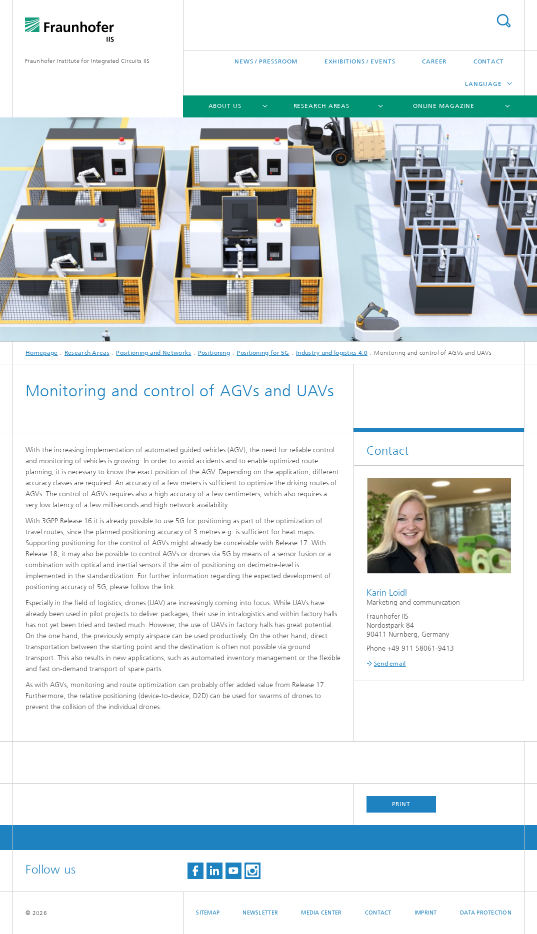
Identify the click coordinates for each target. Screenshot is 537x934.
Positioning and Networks (153, 352)
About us (225, 105)
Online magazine (444, 105)
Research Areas (322, 105)
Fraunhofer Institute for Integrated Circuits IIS (87, 60)
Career (434, 61)
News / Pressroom (266, 61)
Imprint (425, 913)
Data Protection (486, 913)
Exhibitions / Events (360, 61)
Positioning (214, 352)
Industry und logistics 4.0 (332, 352)
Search (504, 20)
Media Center (321, 913)
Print (401, 804)
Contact (489, 61)
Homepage (42, 352)
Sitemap (208, 913)
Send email (390, 663)
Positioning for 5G (262, 352)
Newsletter (260, 913)
